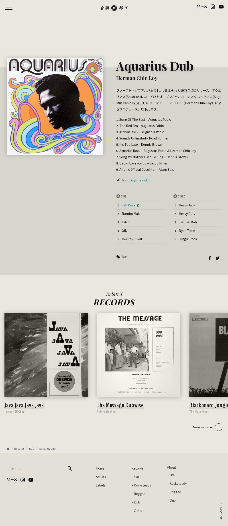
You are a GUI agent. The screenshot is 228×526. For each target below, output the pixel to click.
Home (100, 468)
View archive (207, 427)
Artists (101, 477)
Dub (125, 257)
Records (19, 448)
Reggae (139, 494)
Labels (100, 485)
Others (139, 511)
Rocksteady (142, 485)
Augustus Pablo (139, 180)
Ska (136, 477)
